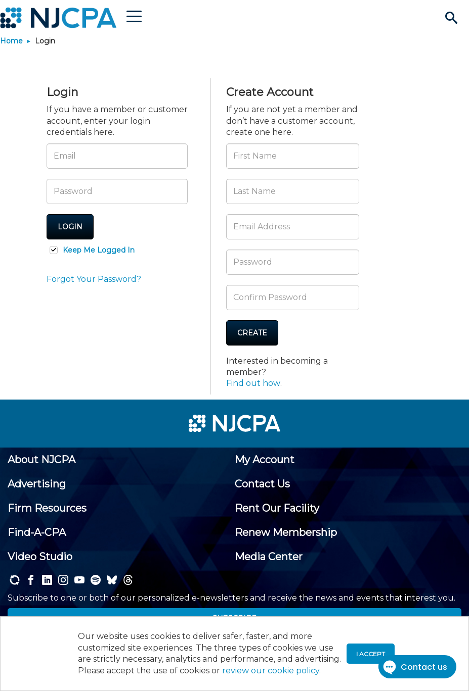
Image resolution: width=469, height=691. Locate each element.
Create (252, 332)
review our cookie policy (270, 670)
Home (11, 40)
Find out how (253, 383)
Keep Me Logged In (99, 250)
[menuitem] (41, 460)
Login (70, 226)
